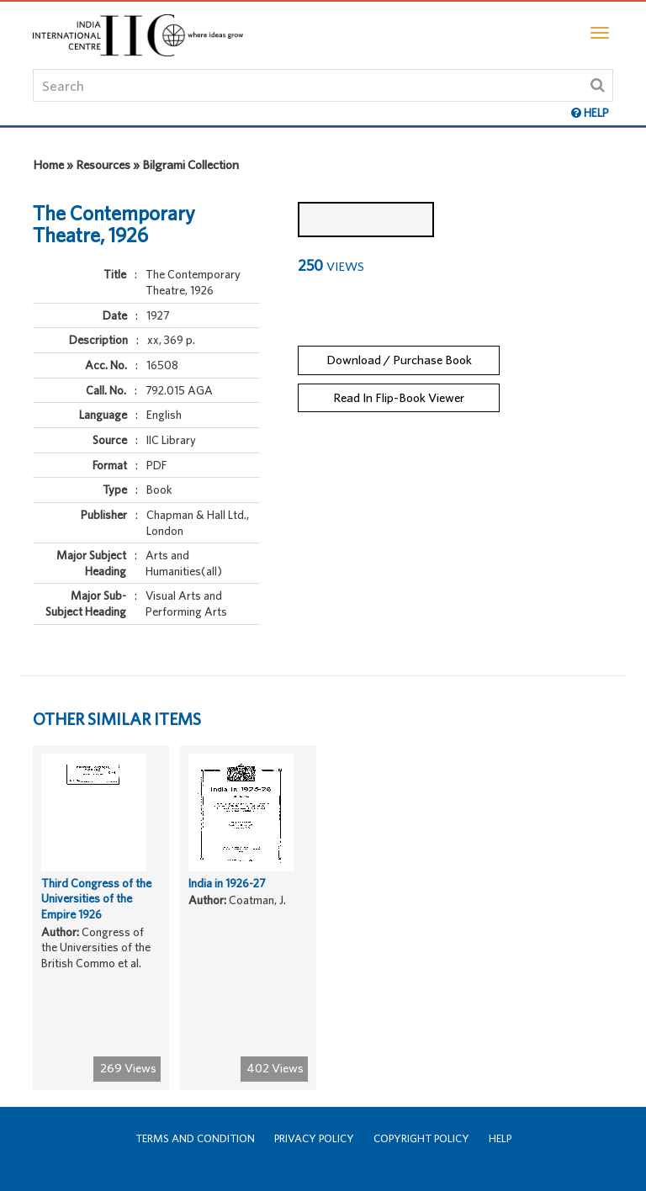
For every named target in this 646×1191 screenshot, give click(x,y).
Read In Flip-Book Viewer (398, 397)
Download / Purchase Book (399, 359)
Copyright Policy (421, 1138)
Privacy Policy (314, 1138)
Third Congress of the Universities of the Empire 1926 (96, 898)
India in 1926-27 (226, 883)
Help (500, 1138)
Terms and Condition (195, 1138)
